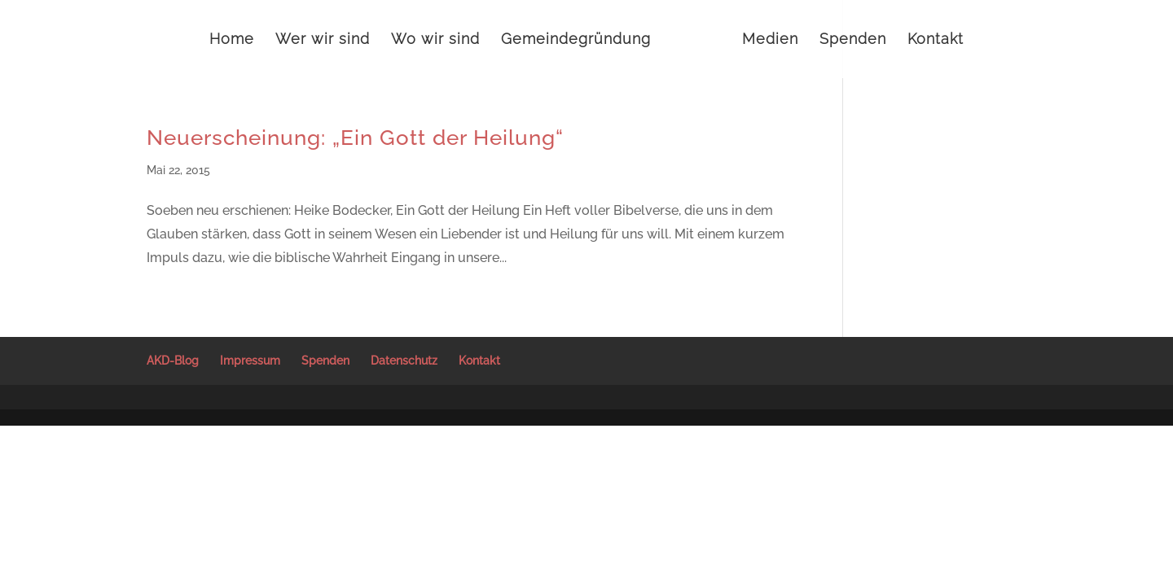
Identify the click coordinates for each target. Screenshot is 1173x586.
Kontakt (935, 40)
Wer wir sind (322, 40)
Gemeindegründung (576, 40)
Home (231, 40)
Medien (770, 40)
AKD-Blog (173, 360)
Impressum (250, 360)
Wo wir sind (435, 40)
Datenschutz (404, 360)
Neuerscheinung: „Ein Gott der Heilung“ (355, 137)
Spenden (852, 40)
